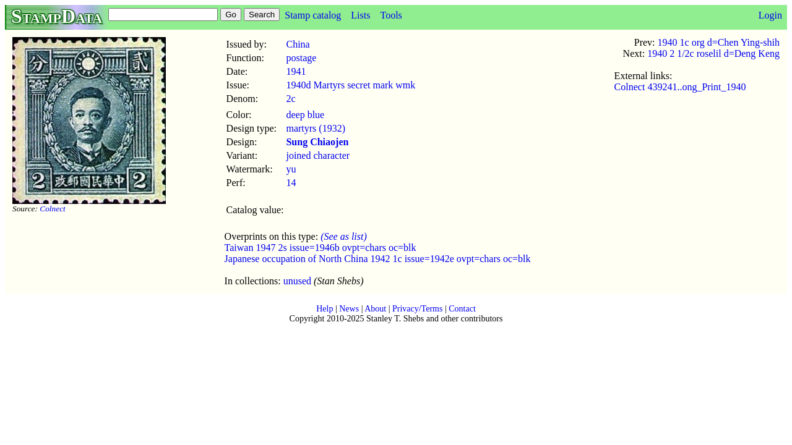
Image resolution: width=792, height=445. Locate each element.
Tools (391, 15)
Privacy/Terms (417, 308)
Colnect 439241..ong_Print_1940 (680, 87)
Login (770, 15)
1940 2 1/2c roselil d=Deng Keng (713, 53)
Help (324, 308)
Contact (462, 308)
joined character (318, 155)
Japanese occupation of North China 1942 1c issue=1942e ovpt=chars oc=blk (378, 258)
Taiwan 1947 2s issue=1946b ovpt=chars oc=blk (320, 247)
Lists (360, 15)
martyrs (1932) (315, 128)
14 (291, 182)
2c (290, 98)
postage (301, 58)
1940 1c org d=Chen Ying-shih (719, 42)
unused (297, 281)
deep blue (305, 114)
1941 (296, 71)
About (375, 308)
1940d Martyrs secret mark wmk (350, 85)
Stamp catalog (313, 15)
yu (291, 169)
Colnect (52, 208)
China (297, 44)
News (349, 308)
